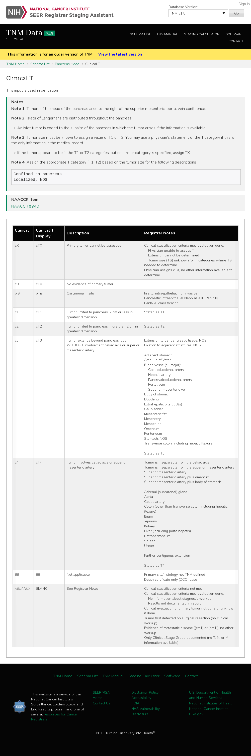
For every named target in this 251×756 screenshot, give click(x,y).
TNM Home (15, 63)
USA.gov (196, 714)
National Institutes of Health (211, 704)
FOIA (135, 704)
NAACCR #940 (25, 207)
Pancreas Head (67, 63)
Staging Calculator (201, 34)
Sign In (244, 4)
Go (236, 13)
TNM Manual (167, 34)
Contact (235, 41)
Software (234, 34)
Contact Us (101, 704)
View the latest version (120, 54)
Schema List (140, 34)
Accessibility (141, 698)
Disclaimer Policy (144, 693)
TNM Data (30, 33)
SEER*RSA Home (101, 696)
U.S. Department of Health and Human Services (210, 696)
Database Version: (183, 6)
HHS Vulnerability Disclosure (145, 712)
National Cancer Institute (208, 709)
